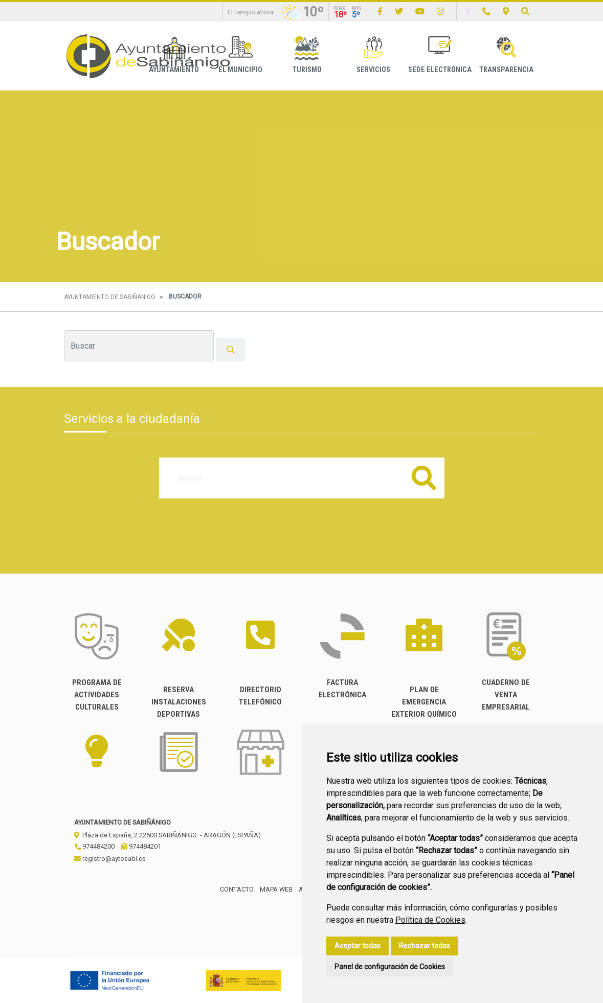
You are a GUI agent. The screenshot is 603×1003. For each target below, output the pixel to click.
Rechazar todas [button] (424, 946)
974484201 (141, 846)
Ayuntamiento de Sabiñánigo (109, 297)
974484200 (94, 846)
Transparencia (506, 55)
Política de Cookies (430, 920)
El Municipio (240, 55)
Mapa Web (276, 889)
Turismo (307, 55)
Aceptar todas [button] (357, 946)
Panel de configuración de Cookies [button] (389, 967)
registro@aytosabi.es (110, 858)
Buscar (424, 478)
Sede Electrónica (440, 55)
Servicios (373, 55)
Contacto (237, 889)
